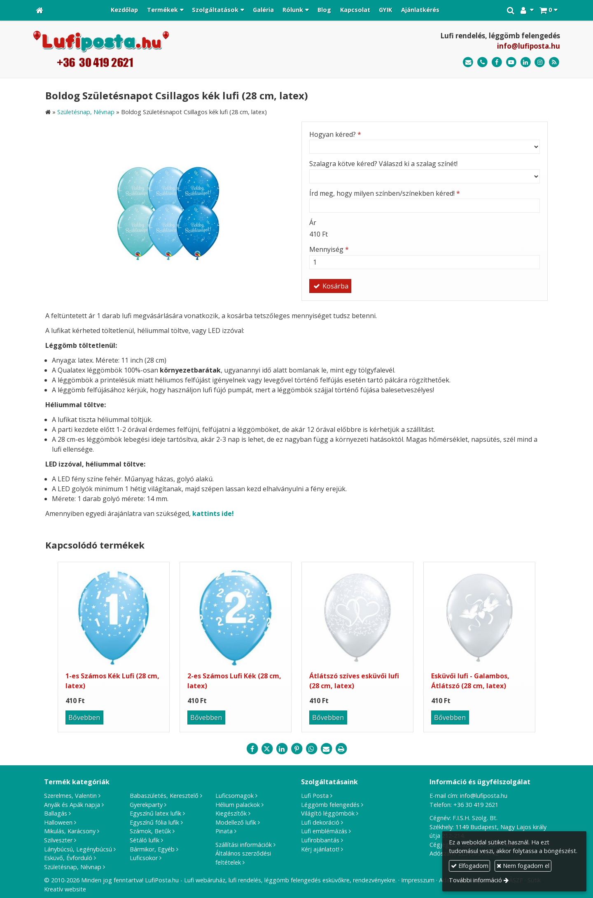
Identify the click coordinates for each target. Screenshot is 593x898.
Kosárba (330, 286)
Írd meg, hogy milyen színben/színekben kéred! (384, 193)
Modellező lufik (235, 822)
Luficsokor (144, 858)
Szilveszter (58, 840)
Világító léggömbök (328, 813)
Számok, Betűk (150, 831)
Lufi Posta (315, 796)
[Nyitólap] (39, 10)
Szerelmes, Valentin (70, 796)
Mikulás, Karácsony (70, 831)
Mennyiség (329, 249)
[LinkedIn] (526, 62)
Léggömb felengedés (330, 805)
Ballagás (55, 813)
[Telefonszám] (482, 62)
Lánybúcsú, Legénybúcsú (78, 849)
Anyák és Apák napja (72, 805)
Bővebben (84, 717)
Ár (312, 222)
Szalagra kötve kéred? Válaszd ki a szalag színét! (383, 163)
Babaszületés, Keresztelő (164, 796)
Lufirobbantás (320, 840)
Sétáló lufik (144, 840)
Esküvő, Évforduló (68, 858)
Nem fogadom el (523, 866)
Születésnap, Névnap (72, 867)
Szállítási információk (243, 845)
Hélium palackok (237, 805)
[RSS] (554, 62)
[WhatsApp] (311, 748)
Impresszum (417, 880)
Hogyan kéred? (335, 134)
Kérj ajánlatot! (320, 849)
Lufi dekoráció (320, 822)
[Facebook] (497, 62)
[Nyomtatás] (341, 748)
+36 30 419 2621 (475, 805)
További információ (475, 880)
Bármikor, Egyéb (152, 849)
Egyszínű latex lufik (155, 813)
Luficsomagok (234, 796)
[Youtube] (511, 62)
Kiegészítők (231, 813)
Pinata (224, 831)
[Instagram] (540, 62)
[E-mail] (468, 62)
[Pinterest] (296, 748)
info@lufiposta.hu (528, 46)
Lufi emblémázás (324, 831)
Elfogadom (469, 866)
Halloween (58, 822)
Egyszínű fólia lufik (154, 822)
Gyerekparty (146, 805)
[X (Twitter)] (266, 748)
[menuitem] (124, 10)
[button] (548, 10)
